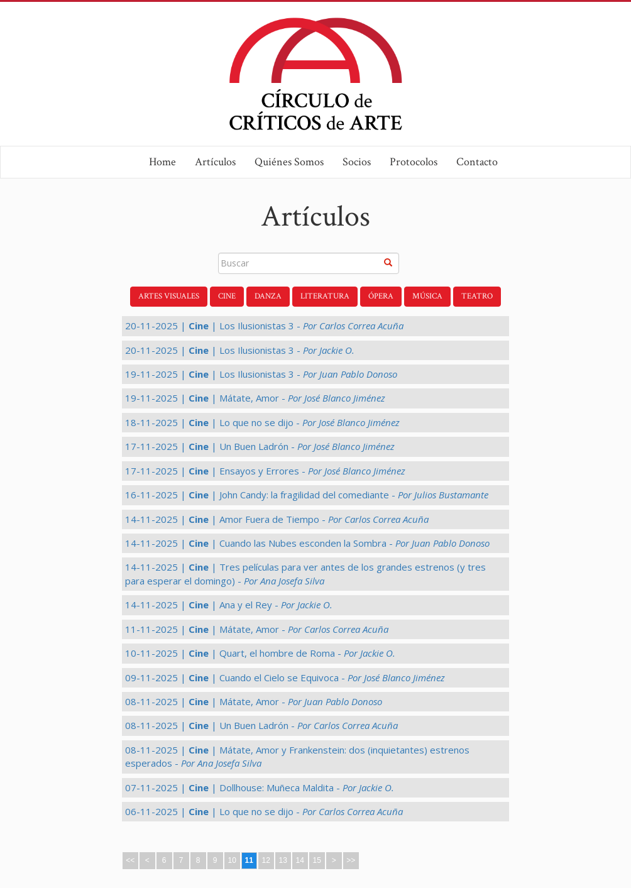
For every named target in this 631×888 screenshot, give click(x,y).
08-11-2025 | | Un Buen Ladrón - (261, 725)
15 (316, 860)
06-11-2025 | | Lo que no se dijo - (264, 811)
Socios (357, 162)
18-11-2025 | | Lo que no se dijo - (262, 422)
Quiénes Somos (289, 162)
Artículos (215, 162)
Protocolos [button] (413, 162)
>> (350, 860)
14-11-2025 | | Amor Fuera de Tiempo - (277, 519)
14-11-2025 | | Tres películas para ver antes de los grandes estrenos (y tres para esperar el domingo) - (305, 573)
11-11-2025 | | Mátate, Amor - (256, 629)
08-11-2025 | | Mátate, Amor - (253, 701)
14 (299, 860)
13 (282, 860)
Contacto (477, 162)
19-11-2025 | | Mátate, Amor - (255, 398)
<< (130, 860)
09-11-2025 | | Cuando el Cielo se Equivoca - (285, 677)
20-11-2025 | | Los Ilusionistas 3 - (264, 325)
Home (162, 162)
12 (265, 860)
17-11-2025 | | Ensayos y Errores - (265, 470)
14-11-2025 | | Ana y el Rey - (228, 604)
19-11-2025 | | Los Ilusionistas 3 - (261, 374)
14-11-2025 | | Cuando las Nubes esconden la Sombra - (307, 543)
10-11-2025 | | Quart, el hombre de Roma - (260, 653)
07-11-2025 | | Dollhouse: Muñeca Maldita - (259, 787)
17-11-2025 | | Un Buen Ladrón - (260, 446)
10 (232, 860)
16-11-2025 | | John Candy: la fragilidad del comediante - (306, 494)
